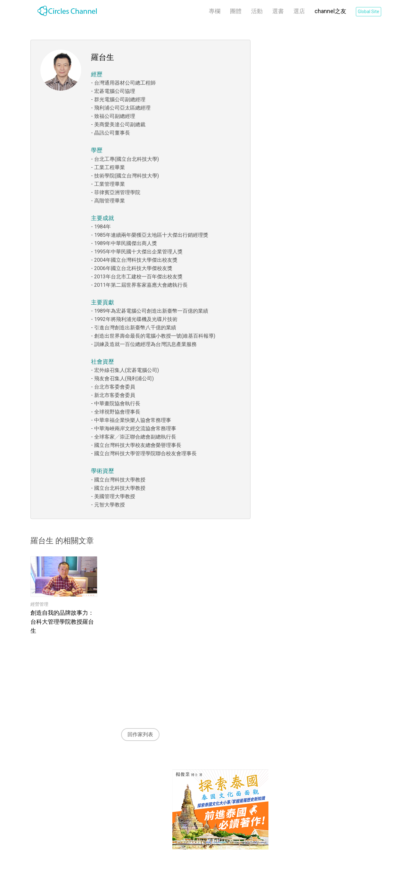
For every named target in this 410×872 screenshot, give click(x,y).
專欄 (214, 11)
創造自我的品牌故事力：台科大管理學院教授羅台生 (62, 621)
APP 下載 (138, 834)
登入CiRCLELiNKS (338, 795)
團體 (236, 11)
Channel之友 (86, 797)
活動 (257, 11)
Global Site (368, 11)
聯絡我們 (137, 806)
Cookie (203, 806)
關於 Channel (87, 788)
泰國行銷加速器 (145, 797)
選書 (278, 11)
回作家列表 (140, 734)
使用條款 (205, 788)
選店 (299, 11)
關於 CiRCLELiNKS (148, 788)
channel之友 (330, 11)
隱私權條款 (208, 797)
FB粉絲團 (138, 815)
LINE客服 (137, 825)
